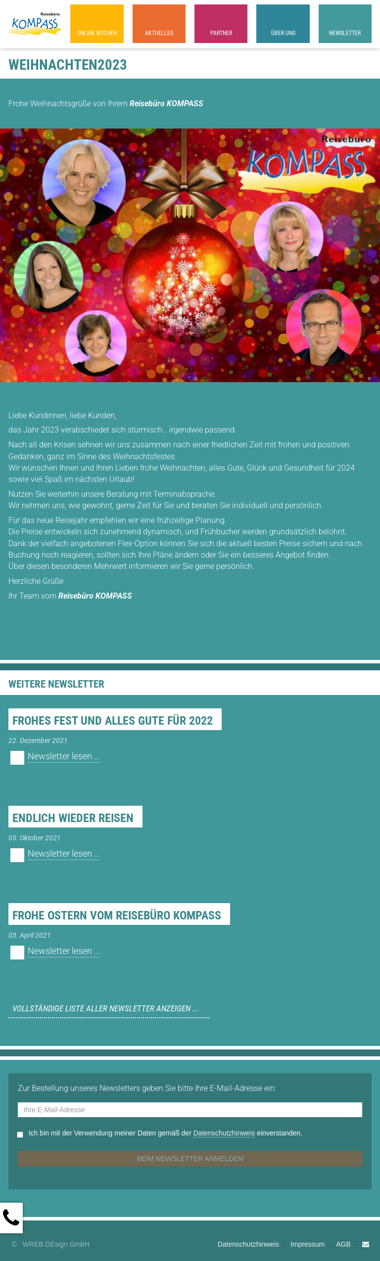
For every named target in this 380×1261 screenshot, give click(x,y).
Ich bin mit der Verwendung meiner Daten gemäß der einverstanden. (165, 1133)
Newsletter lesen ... (64, 756)
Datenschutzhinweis (224, 1133)
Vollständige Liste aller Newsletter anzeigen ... (105, 1008)
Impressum (307, 1244)
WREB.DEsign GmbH (56, 1244)
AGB (343, 1244)
